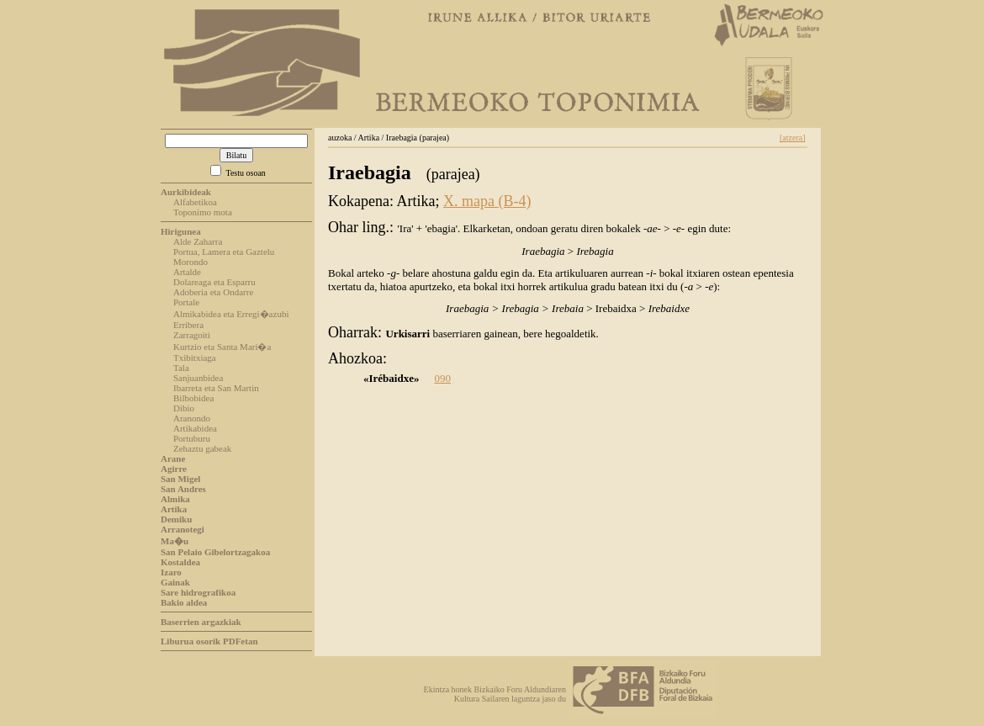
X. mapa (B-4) (487, 201)
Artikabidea (195, 428)
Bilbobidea (193, 398)
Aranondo (191, 418)
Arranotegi (182, 529)
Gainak (175, 582)
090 (442, 378)
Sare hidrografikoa (198, 592)
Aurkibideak (186, 192)
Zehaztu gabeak (202, 448)
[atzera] (793, 137)
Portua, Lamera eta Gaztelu (223, 251)
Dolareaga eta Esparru (214, 282)
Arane (173, 458)
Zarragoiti (191, 335)
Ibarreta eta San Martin (216, 388)
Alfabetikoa (195, 202)
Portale (186, 302)
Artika (174, 509)
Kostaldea (180, 562)
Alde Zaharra (197, 241)
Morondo (190, 262)
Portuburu (191, 438)
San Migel (180, 479)
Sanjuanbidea (198, 378)
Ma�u (174, 541)
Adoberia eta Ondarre (213, 292)
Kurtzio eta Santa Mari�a (222, 347)
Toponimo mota (202, 212)
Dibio (183, 408)
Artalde (187, 272)
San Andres (183, 489)
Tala (181, 368)
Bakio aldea (184, 602)
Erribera (188, 325)
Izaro (171, 572)
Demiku (176, 519)
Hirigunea (181, 231)
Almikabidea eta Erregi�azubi (230, 314)
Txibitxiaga (194, 357)
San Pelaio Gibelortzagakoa (215, 552)
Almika (175, 499)
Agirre (174, 469)
